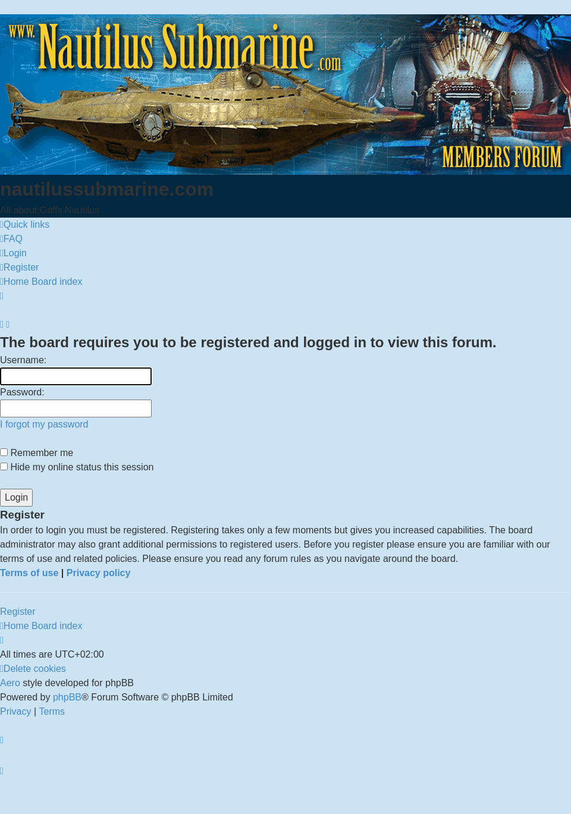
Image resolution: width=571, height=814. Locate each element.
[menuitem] (11, 239)
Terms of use (29, 573)
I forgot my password (44, 424)
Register (18, 611)
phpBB (67, 697)
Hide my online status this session (76, 467)
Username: (23, 360)
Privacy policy (99, 573)
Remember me (36, 453)
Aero (10, 683)
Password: (22, 392)
